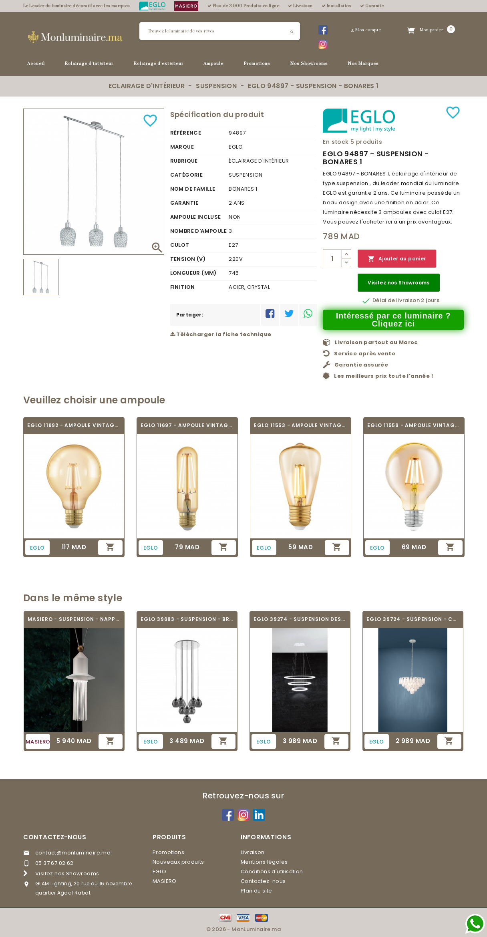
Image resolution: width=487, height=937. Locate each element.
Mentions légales (264, 862)
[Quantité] (332, 258)
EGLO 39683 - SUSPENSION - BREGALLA (187, 619)
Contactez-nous (55, 837)
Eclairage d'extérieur (158, 63)
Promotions (257, 63)
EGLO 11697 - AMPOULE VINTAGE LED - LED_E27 (187, 425)
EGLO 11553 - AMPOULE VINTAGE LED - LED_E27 (300, 425)
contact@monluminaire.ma (73, 852)
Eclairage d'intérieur (89, 63)
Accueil (36, 63)
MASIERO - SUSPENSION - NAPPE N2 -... (74, 619)
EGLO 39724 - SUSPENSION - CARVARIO (412, 619)
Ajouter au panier (397, 259)
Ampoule (213, 63)
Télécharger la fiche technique (221, 334)
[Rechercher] (219, 31)
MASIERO (165, 881)
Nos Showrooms (309, 63)
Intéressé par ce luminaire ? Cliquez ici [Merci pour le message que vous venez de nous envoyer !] (393, 319)
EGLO (160, 871)
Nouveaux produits (178, 862)
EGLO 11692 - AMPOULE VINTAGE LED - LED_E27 (74, 425)
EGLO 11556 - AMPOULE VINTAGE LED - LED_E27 (414, 425)
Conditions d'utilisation (272, 871)
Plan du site (256, 891)
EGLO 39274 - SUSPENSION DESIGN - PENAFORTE (300, 619)
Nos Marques (363, 63)
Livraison (253, 852)
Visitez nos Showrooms (398, 282)
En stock (335, 142)
